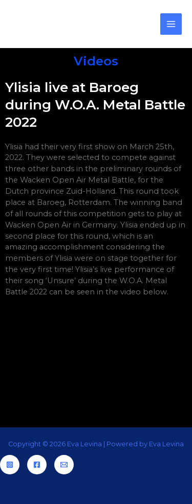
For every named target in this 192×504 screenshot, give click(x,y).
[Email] (64, 464)
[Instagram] (9, 464)
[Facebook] (37, 464)
